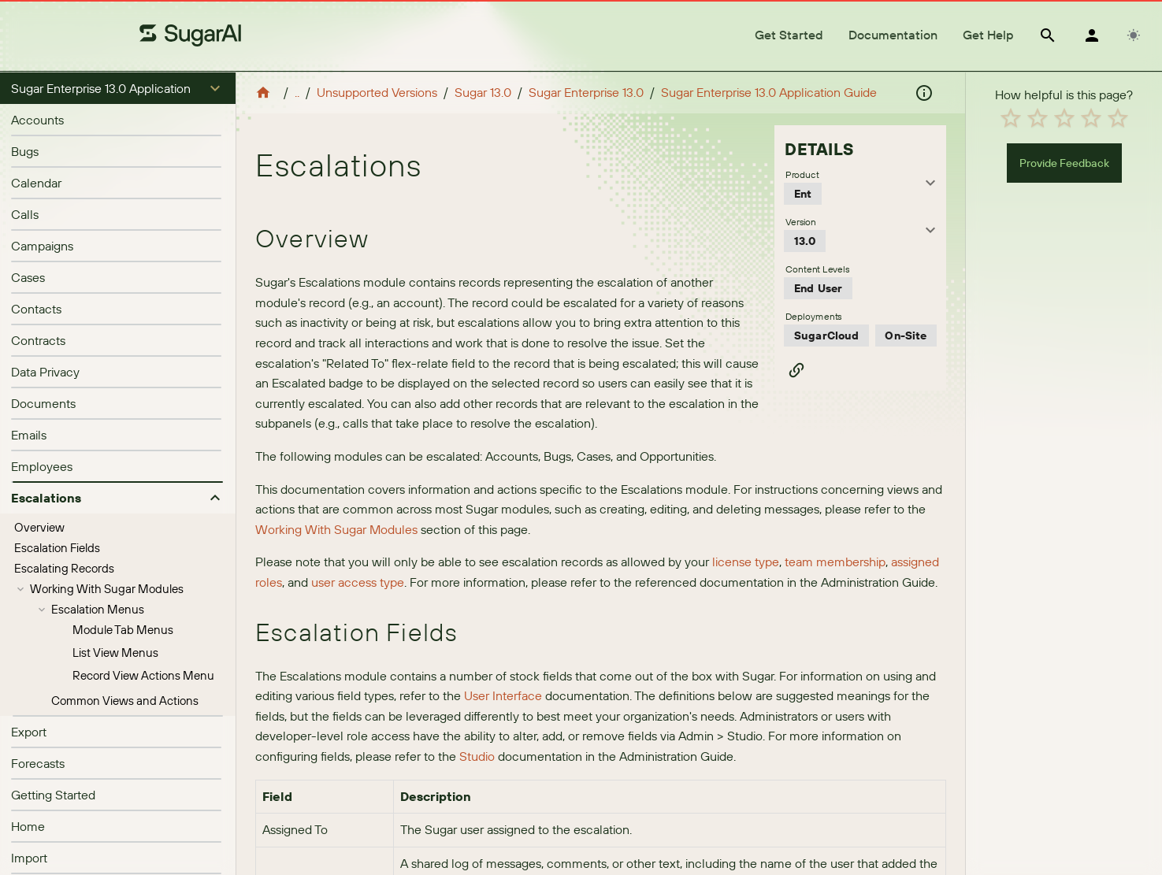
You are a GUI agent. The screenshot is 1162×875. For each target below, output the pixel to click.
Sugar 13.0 (483, 92)
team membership (835, 561)
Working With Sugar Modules (107, 588)
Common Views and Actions (125, 700)
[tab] (789, 35)
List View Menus (115, 652)
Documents (43, 403)
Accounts (37, 120)
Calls (25, 214)
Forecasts (38, 763)
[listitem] (118, 119)
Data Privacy (45, 372)
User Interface (503, 695)
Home (28, 826)
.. (297, 92)
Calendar (36, 183)
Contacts (36, 309)
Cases (28, 277)
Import (29, 858)
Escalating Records (64, 568)
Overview (39, 527)
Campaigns (42, 246)
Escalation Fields (57, 547)
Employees (41, 466)
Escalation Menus (97, 609)
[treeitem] (118, 527)
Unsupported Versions (377, 92)
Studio (477, 756)
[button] (118, 88)
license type (745, 561)
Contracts (38, 340)
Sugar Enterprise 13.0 (586, 92)
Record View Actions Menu (143, 675)
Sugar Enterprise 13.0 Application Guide (769, 92)
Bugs (25, 151)
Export (28, 732)
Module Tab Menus (122, 629)
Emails (28, 435)
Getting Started (53, 795)
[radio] (1010, 118)
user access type (357, 582)
